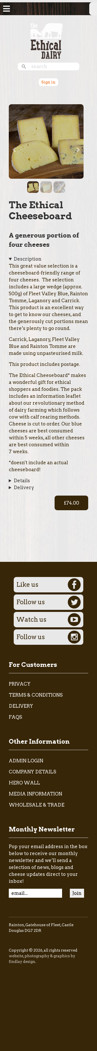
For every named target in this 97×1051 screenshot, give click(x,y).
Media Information (35, 794)
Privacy (20, 684)
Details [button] (22, 480)
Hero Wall (24, 782)
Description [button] (27, 259)
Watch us (48, 619)
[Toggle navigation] (6, 8)
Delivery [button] (24, 487)
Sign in (48, 82)
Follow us (48, 602)
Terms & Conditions (36, 695)
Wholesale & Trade (36, 805)
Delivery (21, 706)
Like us (48, 584)
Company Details (32, 771)
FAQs (15, 717)
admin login (26, 760)
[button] (46, 141)
